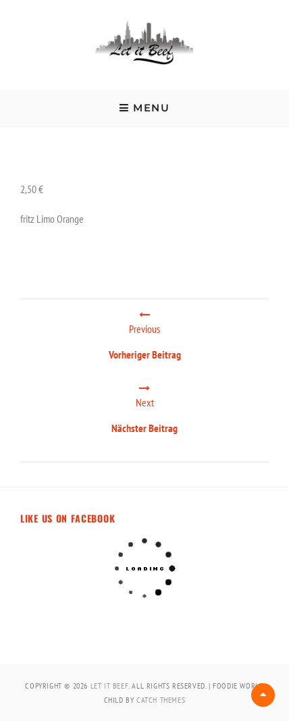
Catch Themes (160, 700)
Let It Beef (109, 685)
